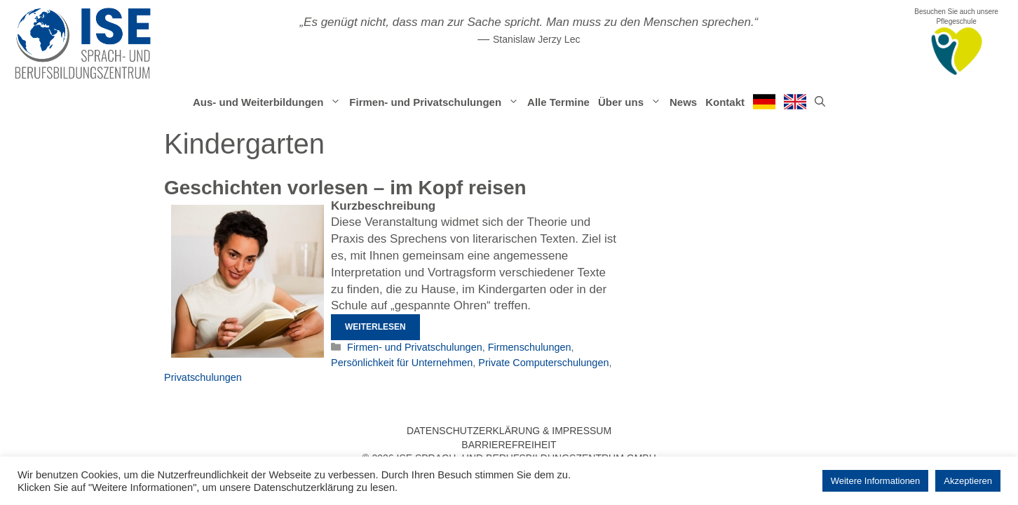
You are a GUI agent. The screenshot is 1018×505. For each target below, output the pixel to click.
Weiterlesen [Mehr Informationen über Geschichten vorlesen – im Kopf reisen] (375, 327)
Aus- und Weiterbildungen (269, 102)
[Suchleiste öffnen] (819, 102)
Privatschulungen (203, 377)
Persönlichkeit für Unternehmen (402, 362)
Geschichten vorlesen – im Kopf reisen (345, 187)
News (683, 102)
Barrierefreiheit (508, 444)
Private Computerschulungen (543, 362)
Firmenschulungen (529, 347)
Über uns (631, 102)
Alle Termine (558, 102)
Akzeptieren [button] (968, 481)
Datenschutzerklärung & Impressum (509, 430)
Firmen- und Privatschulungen (436, 102)
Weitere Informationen (876, 481)
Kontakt (725, 102)
